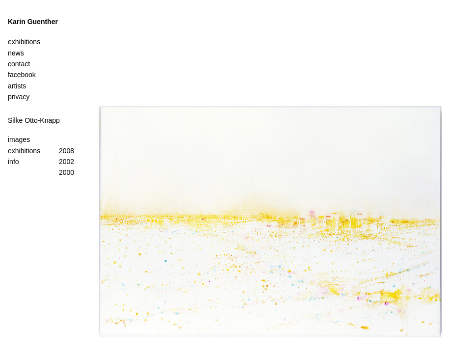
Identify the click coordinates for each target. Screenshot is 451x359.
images (19, 139)
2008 (66, 151)
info (13, 162)
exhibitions (24, 151)
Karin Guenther (33, 22)
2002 (66, 162)
